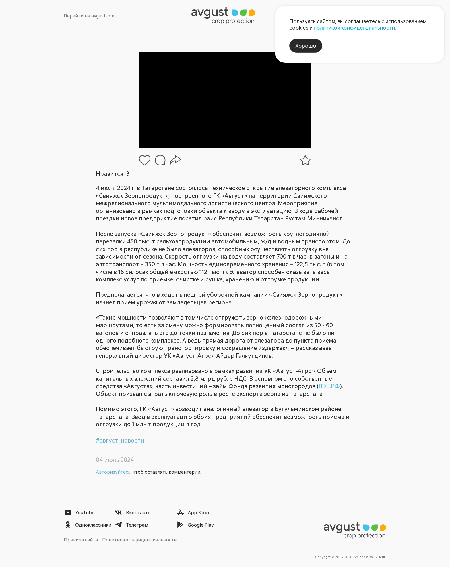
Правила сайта (81, 540)
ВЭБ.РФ (329, 386)
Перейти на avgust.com (90, 16)
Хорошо (305, 45)
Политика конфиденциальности (139, 540)
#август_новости (120, 440)
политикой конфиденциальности (354, 27)
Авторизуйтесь (113, 472)
